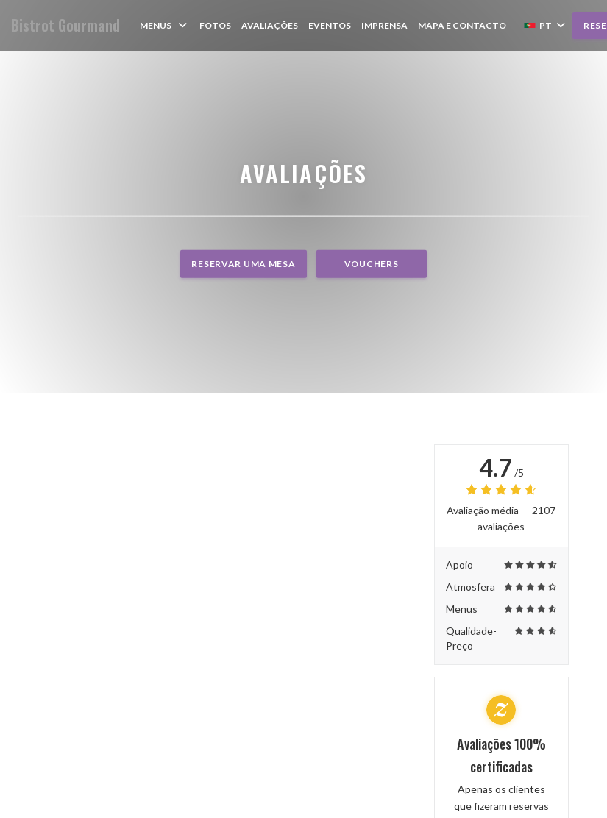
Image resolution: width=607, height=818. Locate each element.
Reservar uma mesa (243, 263)
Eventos (329, 25)
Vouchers (371, 263)
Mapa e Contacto (462, 25)
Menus (164, 25)
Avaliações (269, 25)
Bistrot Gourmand (65, 25)
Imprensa (384, 25)
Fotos (215, 25)
